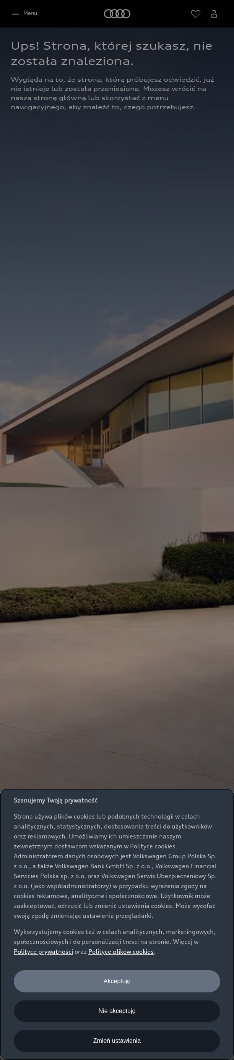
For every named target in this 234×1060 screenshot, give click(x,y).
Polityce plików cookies (121, 951)
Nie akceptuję (117, 1011)
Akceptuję (117, 981)
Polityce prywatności (43, 951)
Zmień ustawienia (117, 1040)
